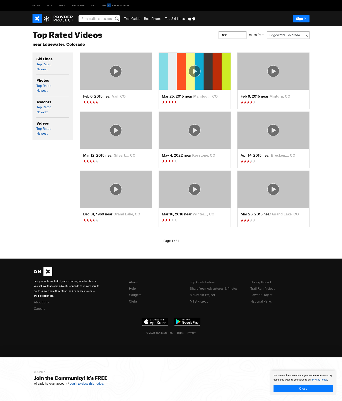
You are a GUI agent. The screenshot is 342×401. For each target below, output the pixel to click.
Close (303, 388)
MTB (50, 5)
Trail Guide (132, 18)
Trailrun (78, 5)
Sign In (301, 18)
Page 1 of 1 (171, 241)
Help (132, 288)
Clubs (133, 301)
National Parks (261, 301)
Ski (93, 5)
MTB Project (199, 301)
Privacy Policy (319, 379)
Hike (62, 5)
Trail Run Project (262, 288)
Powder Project (261, 295)
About (133, 282)
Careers (39, 308)
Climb (36, 5)
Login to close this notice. (87, 383)
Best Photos (152, 18)
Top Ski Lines (175, 18)
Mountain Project (202, 295)
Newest (42, 69)
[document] (303, 383)
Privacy (191, 332)
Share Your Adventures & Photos (214, 288)
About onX (42, 302)
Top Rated (43, 64)
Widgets (135, 295)
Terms (180, 332)
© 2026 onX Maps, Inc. (159, 332)
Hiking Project (260, 282)
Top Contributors (202, 282)
